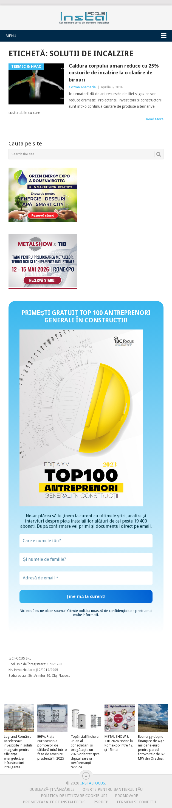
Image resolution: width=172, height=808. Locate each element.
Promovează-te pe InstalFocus (54, 802)
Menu (10, 36)
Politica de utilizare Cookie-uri (74, 796)
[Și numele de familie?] (85, 559)
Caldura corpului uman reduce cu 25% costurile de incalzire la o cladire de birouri (114, 72)
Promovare (126, 796)
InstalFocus (86, 16)
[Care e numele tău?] (85, 540)
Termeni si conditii (136, 802)
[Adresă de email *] (85, 578)
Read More (154, 119)
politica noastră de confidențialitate (106, 611)
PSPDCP (101, 802)
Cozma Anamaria (82, 87)
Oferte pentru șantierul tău (113, 789)
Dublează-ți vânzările (52, 789)
